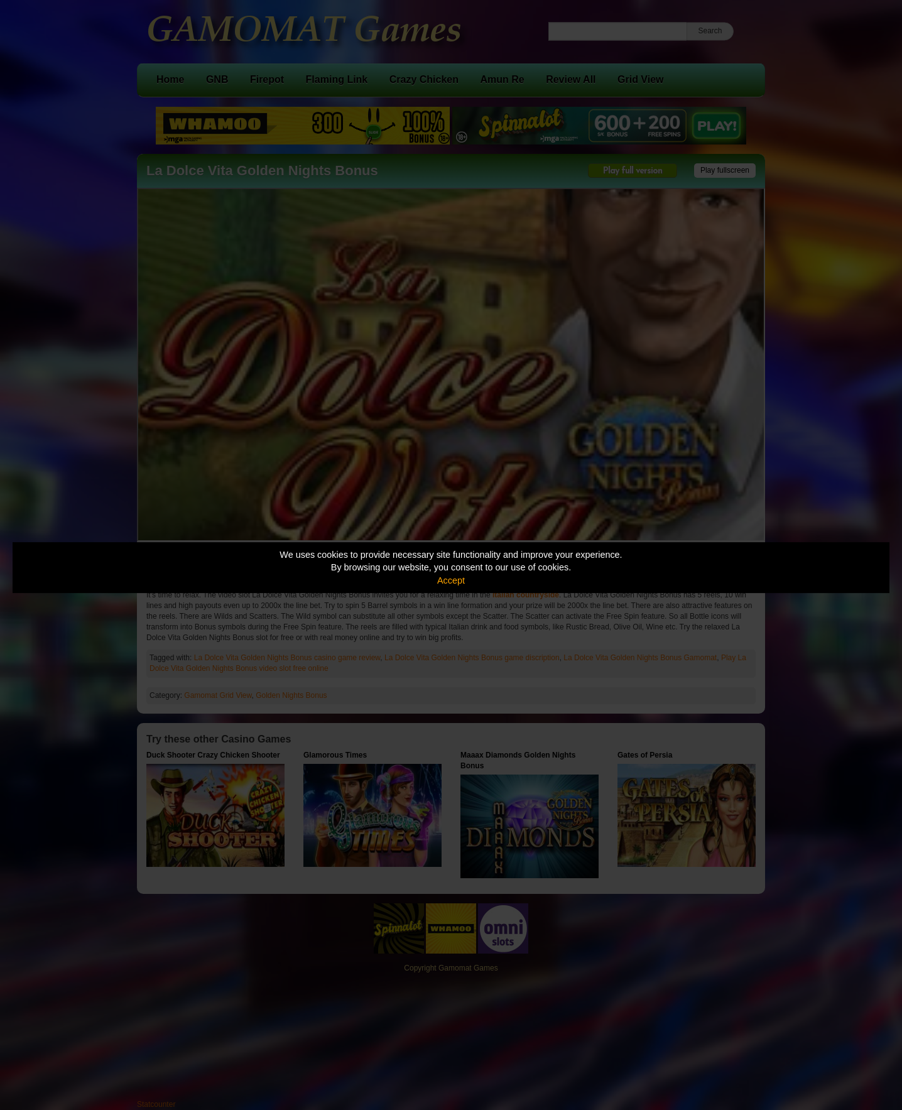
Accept (451, 580)
